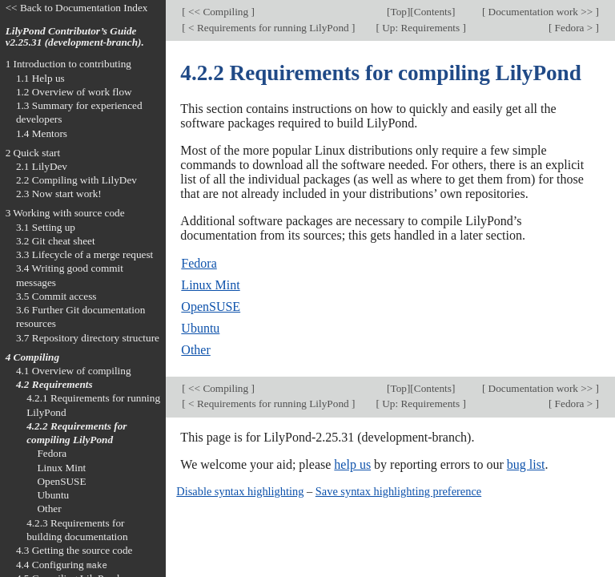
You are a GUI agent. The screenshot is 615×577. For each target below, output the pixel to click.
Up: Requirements (421, 28)
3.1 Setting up (45, 227)
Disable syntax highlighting (239, 491)
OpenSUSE (210, 306)
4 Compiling (32, 357)
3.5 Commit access (56, 296)
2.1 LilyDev (41, 166)
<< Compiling (218, 12)
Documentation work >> (540, 12)
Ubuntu (200, 328)
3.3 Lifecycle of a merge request (84, 254)
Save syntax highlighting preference (398, 491)
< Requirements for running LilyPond (269, 28)
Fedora (198, 263)
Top (398, 12)
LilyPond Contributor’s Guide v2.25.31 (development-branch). (75, 37)
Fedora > (573, 28)
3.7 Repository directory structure (87, 338)
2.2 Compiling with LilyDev (76, 180)
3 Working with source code (65, 213)
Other (195, 350)
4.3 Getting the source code (74, 550)
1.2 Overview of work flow (74, 92)
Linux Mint (210, 285)
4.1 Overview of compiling (73, 371)
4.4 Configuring (61, 565)
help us (352, 464)
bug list (526, 464)
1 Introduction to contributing (68, 64)
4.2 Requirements (54, 384)
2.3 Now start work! (59, 194)
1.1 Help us (40, 78)
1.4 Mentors (41, 133)
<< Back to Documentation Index (77, 8)
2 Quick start (33, 153)
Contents (433, 12)
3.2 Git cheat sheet (55, 241)
